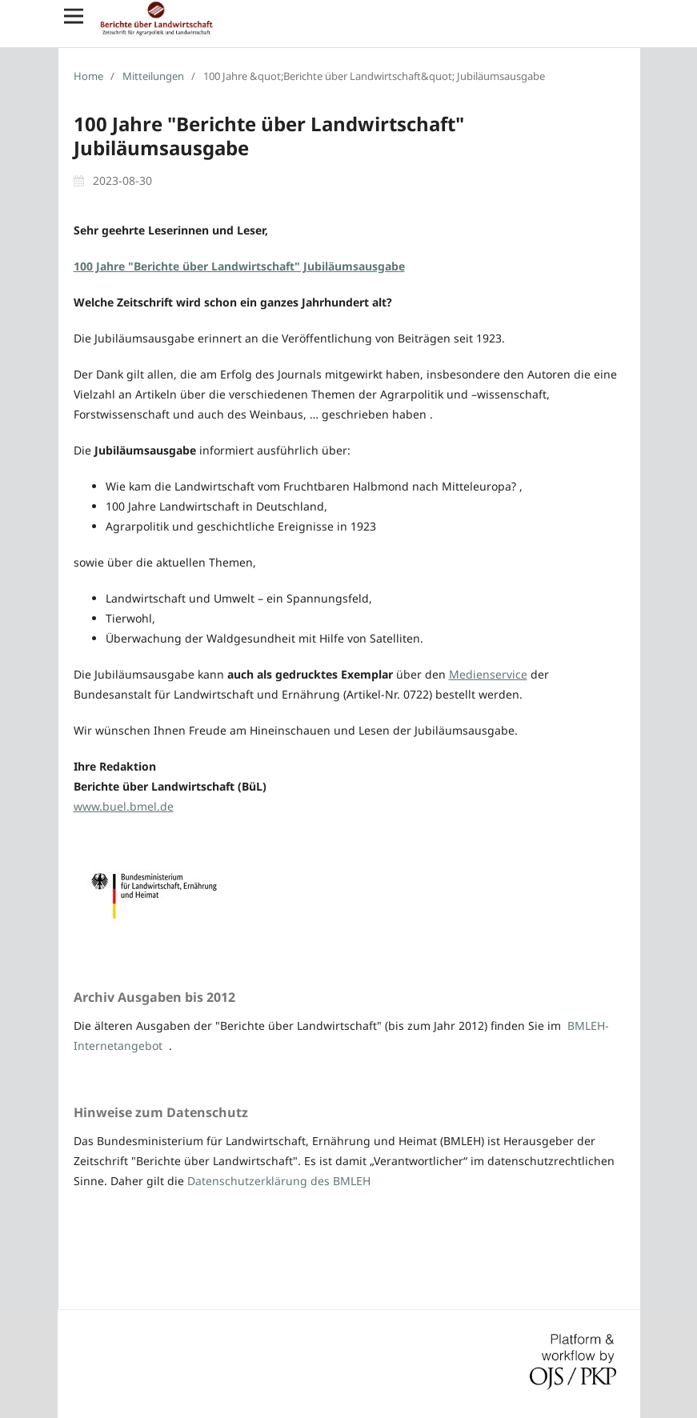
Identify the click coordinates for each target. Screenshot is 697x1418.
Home (88, 76)
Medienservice (488, 674)
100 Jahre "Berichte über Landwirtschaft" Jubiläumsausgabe (239, 266)
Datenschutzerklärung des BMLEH (279, 1180)
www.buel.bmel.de (124, 806)
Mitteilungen (153, 76)
